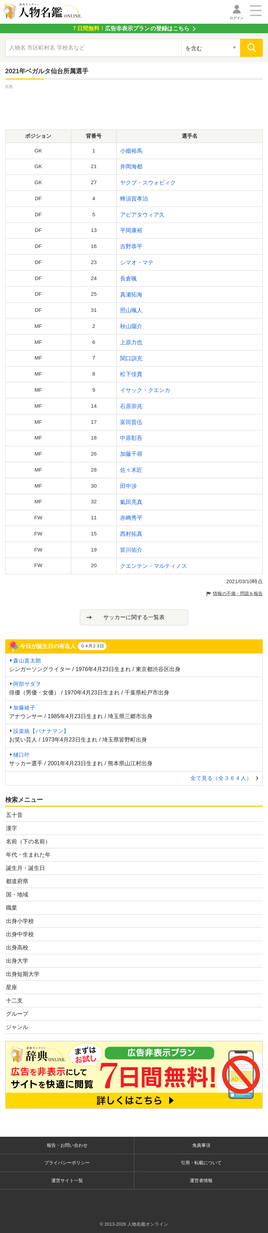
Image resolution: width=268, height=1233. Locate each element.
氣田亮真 (131, 502)
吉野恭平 (131, 246)
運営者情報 (201, 1180)
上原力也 (131, 342)
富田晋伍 (131, 422)
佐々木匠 (131, 470)
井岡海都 (131, 167)
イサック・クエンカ (145, 390)
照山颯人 (131, 310)
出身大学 (17, 961)
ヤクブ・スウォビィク (148, 183)
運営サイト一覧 (67, 1180)
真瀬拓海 (131, 295)
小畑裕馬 (131, 151)
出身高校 (17, 947)
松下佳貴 (131, 374)
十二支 (14, 1000)
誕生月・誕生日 (25, 868)
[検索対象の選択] (210, 48)
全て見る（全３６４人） (221, 778)
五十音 (14, 815)
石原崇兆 (131, 406)
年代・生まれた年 (28, 855)
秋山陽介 (131, 326)
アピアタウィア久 (142, 215)
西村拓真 (131, 534)
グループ (17, 1014)
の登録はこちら (130, 28)
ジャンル (17, 1027)
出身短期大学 (22, 974)
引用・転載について (201, 1162)
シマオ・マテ (137, 262)
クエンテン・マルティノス (153, 566)
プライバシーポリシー (67, 1162)
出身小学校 (20, 921)
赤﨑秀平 (131, 518)
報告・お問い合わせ (67, 1145)
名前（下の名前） (28, 841)
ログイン (237, 18)
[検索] (251, 48)
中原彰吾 (131, 438)
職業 (11, 908)
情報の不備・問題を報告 (238, 593)
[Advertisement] (134, 106)
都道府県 (17, 881)
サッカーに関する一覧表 (134, 617)
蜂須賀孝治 (134, 199)
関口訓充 (131, 358)
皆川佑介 (131, 550)
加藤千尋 (131, 454)
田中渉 (128, 486)
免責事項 (201, 1145)
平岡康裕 (131, 230)
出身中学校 (20, 934)
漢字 (11, 828)
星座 (11, 987)
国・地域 (17, 894)
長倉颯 (128, 278)
